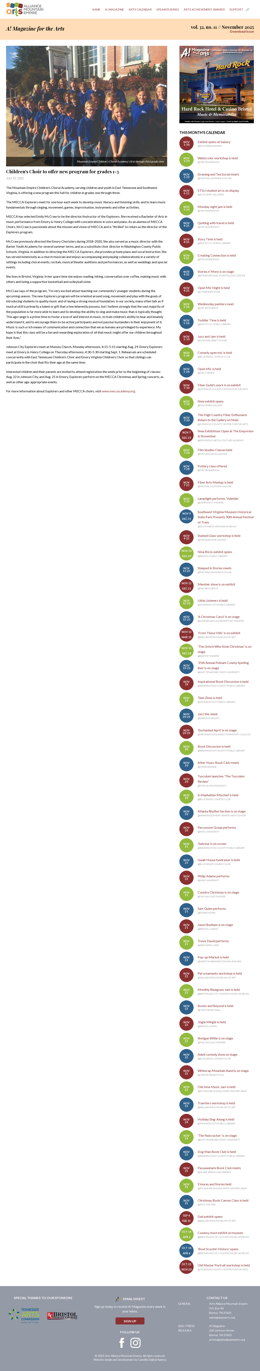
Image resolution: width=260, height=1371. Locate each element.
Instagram (135, 1343)
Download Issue (242, 31)
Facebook (121, 1343)
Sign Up (130, 1321)
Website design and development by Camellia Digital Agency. (130, 1359)
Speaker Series (167, 9)
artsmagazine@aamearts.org (227, 1339)
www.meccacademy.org (118, 391)
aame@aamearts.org (222, 1317)
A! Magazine (114, 9)
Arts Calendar (140, 9)
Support (236, 9)
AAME (96, 9)
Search (250, 9)
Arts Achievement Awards (204, 9)
